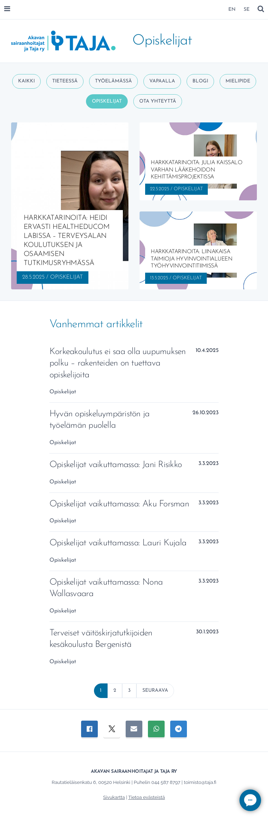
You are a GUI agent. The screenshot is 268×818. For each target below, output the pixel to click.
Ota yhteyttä (157, 101)
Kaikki (26, 81)
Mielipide (238, 81)
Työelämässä (113, 81)
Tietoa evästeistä (146, 797)
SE (247, 9)
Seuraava (155, 690)
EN (232, 9)
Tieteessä (65, 81)
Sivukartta (114, 797)
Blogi (200, 81)
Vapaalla (162, 81)
